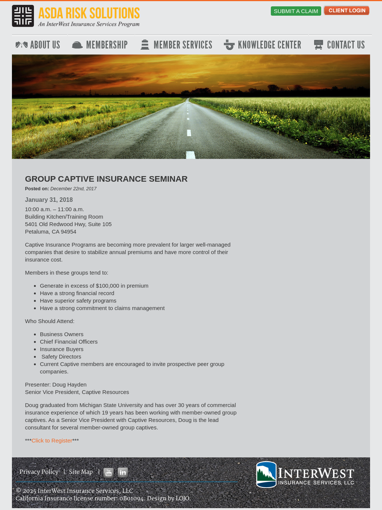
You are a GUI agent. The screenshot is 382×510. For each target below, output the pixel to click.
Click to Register (52, 440)
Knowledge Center (269, 45)
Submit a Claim (296, 11)
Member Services (183, 45)
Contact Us (346, 45)
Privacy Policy (38, 472)
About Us (45, 45)
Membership (107, 45)
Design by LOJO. (169, 498)
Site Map (81, 472)
